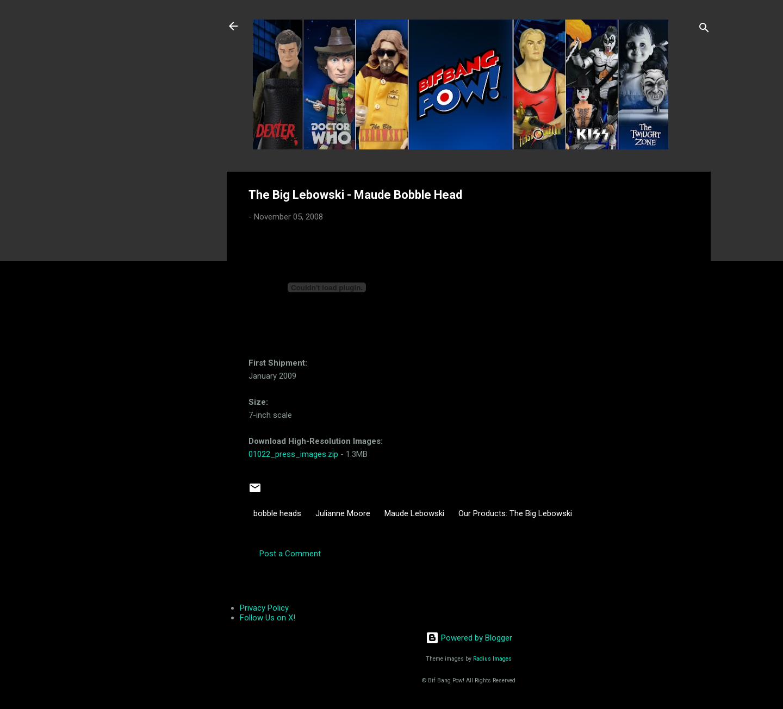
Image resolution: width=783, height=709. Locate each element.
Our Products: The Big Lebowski (515, 513)
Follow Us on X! (267, 618)
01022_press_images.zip (293, 454)
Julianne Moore (342, 513)
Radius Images (492, 658)
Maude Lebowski (414, 513)
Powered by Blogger (469, 638)
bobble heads (277, 513)
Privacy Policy (264, 608)
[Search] (704, 29)
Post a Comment (290, 554)
